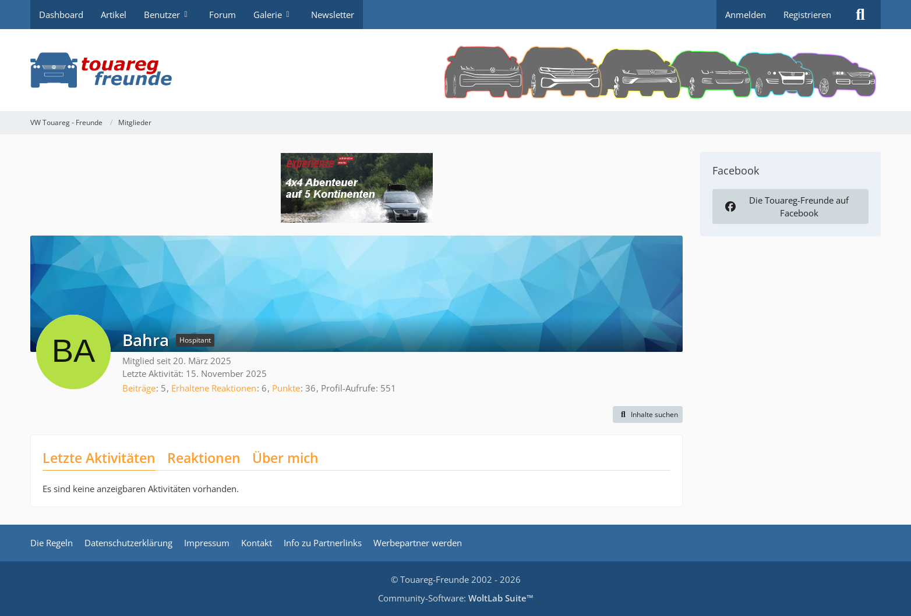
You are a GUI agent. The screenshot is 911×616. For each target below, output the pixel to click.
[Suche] (860, 14)
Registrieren (807, 14)
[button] (648, 414)
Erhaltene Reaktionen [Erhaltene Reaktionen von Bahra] (213, 388)
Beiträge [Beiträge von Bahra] (139, 388)
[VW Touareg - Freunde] (455, 70)
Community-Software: (456, 598)
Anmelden (745, 14)
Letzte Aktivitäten (99, 457)
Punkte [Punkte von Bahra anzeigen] (286, 388)
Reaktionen (204, 457)
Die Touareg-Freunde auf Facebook (786, 206)
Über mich (285, 457)
